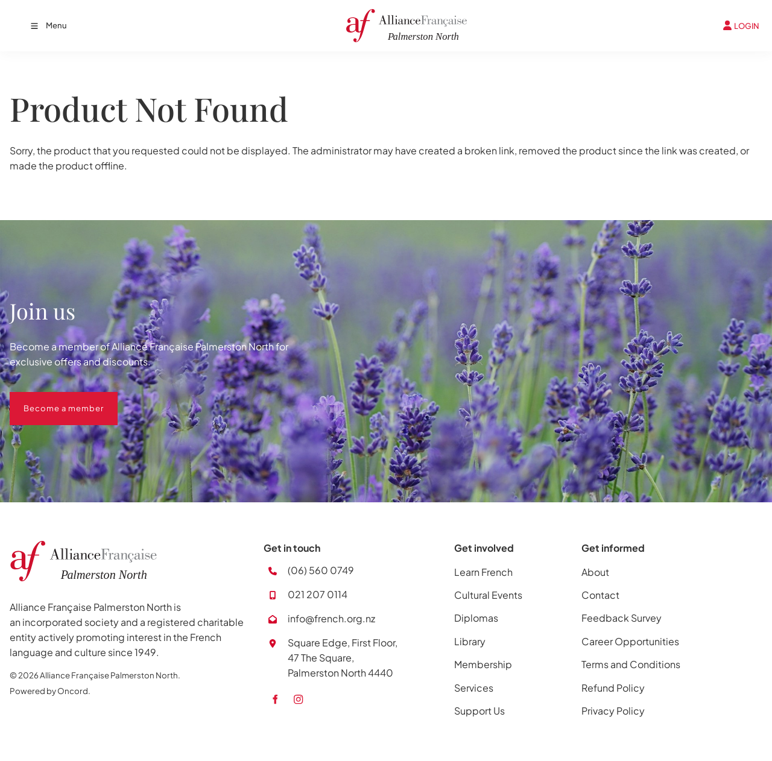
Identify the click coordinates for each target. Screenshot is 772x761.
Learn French (483, 572)
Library (470, 641)
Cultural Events (488, 595)
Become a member (50, 399)
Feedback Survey (621, 617)
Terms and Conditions (630, 664)
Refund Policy (613, 687)
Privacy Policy (613, 710)
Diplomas (476, 617)
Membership (483, 664)
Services (473, 687)
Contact (600, 595)
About (595, 572)
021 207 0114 (317, 594)
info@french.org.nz (331, 618)
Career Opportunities (630, 641)
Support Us (479, 710)
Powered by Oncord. (50, 691)
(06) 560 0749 (321, 570)
